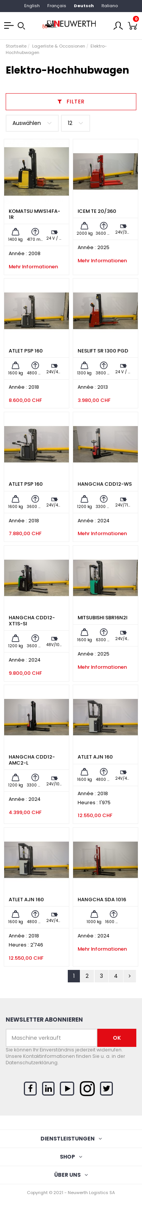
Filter (71, 101)
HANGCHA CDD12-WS (105, 484)
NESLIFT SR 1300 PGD (103, 350)
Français (56, 6)
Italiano (109, 6)
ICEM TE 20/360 (97, 211)
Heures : (88, 803)
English (32, 6)
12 (75, 123)
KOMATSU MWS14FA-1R (34, 214)
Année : (18, 254)
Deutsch (84, 6)
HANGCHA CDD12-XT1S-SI (32, 620)
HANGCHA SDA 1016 (102, 899)
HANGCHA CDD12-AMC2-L (32, 759)
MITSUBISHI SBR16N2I (102, 617)
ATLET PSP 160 (26, 350)
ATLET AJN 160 (95, 756)
